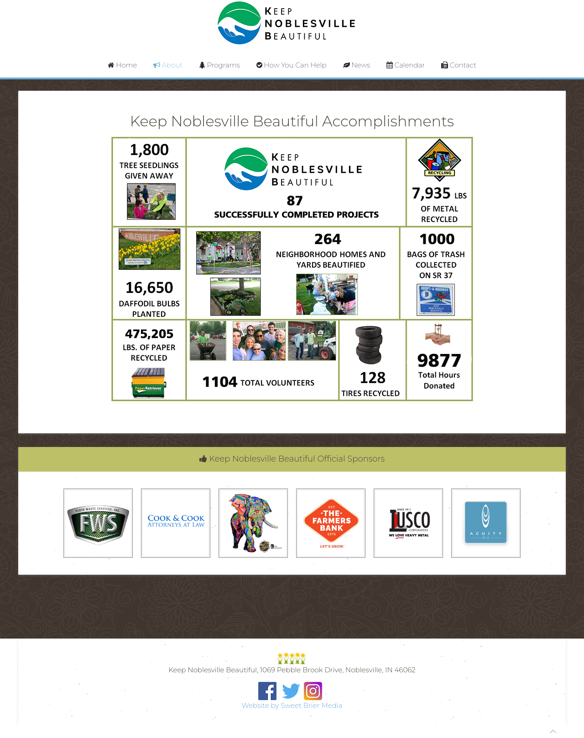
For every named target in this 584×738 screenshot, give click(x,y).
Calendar (405, 65)
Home (122, 65)
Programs (219, 65)
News (356, 65)
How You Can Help (291, 65)
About (167, 65)
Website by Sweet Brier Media (292, 705)
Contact (458, 65)
